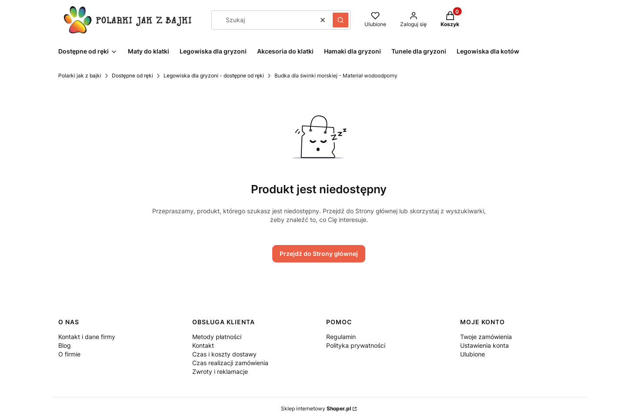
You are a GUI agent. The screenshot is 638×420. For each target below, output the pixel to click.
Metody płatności (216, 336)
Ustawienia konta (484, 345)
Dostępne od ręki (132, 75)
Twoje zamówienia (486, 336)
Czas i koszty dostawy (224, 354)
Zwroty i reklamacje (220, 371)
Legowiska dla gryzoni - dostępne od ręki (214, 75)
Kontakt (203, 345)
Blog (64, 345)
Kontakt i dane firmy (86, 336)
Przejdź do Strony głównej (319, 253)
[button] (340, 20)
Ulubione (472, 354)
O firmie (69, 354)
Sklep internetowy (316, 408)
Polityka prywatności (355, 345)
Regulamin (341, 336)
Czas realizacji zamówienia (230, 362)
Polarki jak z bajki (79, 75)
